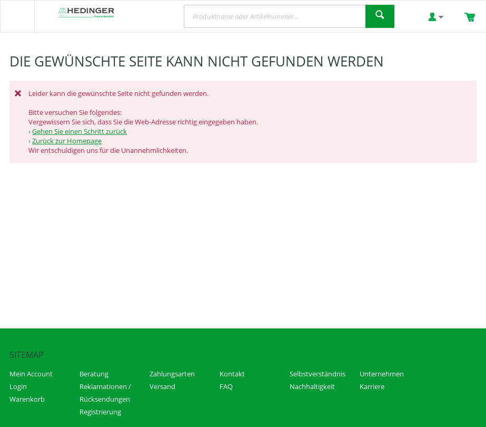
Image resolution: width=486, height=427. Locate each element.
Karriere (372, 386)
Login (18, 386)
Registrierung (100, 411)
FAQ (226, 386)
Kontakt (232, 374)
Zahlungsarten (172, 374)
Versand (162, 386)
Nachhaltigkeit (312, 386)
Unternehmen (382, 374)
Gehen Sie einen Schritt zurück (79, 131)
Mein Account (31, 374)
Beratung (94, 374)
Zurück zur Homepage (67, 140)
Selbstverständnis (317, 374)
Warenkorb (27, 399)
